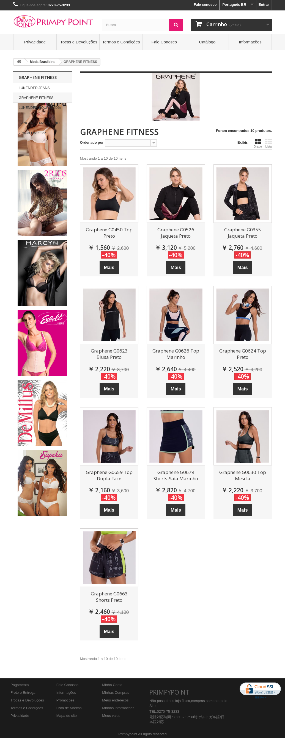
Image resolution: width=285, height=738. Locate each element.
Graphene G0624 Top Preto (242, 354)
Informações (250, 42)
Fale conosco (205, 4)
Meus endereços (115, 700)
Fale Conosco (164, 42)
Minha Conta (112, 685)
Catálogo (207, 42)
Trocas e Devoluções (78, 42)
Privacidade (35, 42)
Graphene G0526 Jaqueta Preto (175, 232)
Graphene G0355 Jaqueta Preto (242, 232)
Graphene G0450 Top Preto (109, 232)
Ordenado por (92, 142)
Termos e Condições (121, 42)
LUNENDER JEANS (34, 88)
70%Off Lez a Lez (32, 133)
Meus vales (111, 716)
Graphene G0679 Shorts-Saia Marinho (176, 475)
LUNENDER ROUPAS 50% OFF (40, 110)
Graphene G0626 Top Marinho (175, 354)
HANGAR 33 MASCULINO (39, 123)
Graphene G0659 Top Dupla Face (109, 475)
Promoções (65, 700)
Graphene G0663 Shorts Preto (109, 596)
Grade (257, 143)
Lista (268, 143)
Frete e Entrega (22, 692)
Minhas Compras (115, 692)
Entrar (264, 4)
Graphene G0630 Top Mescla (242, 475)
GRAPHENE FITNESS (36, 98)
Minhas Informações (118, 708)
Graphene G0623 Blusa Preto (109, 354)
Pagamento (19, 685)
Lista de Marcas (69, 708)
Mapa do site (66, 716)
